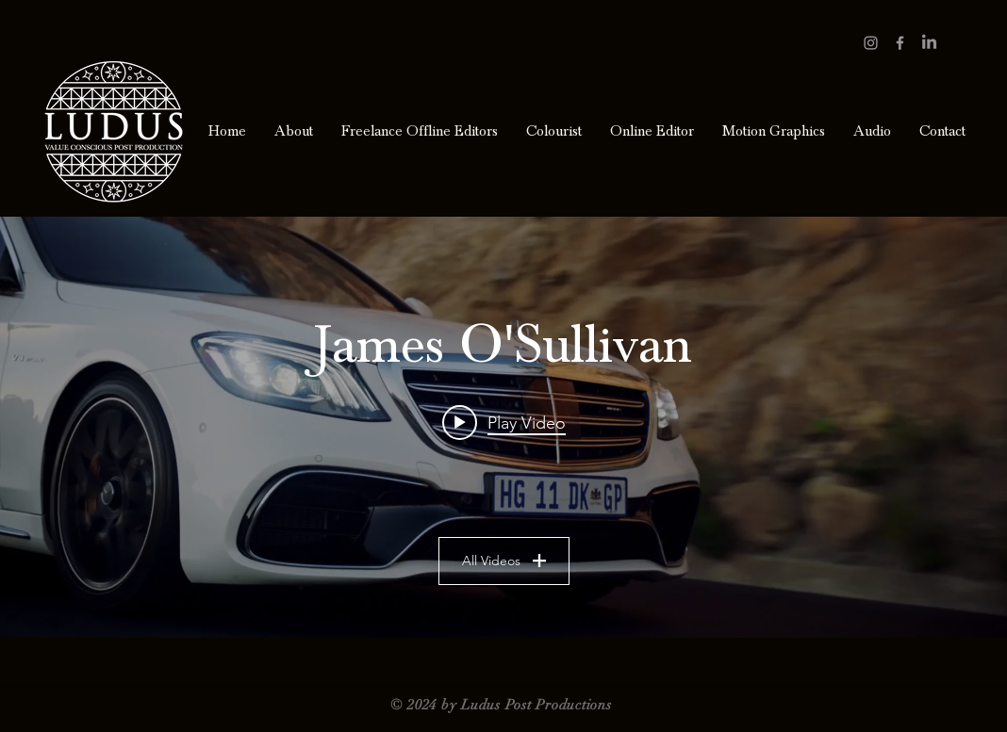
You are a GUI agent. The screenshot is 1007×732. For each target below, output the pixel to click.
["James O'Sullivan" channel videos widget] (503, 427)
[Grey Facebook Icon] (900, 43)
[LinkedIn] (929, 43)
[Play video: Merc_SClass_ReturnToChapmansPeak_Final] (504, 422)
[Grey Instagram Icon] (871, 43)
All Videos (504, 560)
